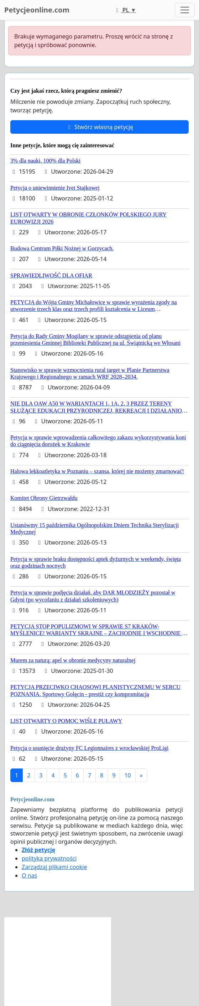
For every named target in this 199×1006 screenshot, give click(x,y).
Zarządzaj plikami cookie (54, 867)
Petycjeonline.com (36, 10)
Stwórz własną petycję (99, 127)
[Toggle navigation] (185, 10)
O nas (29, 875)
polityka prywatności (49, 858)
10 (127, 775)
